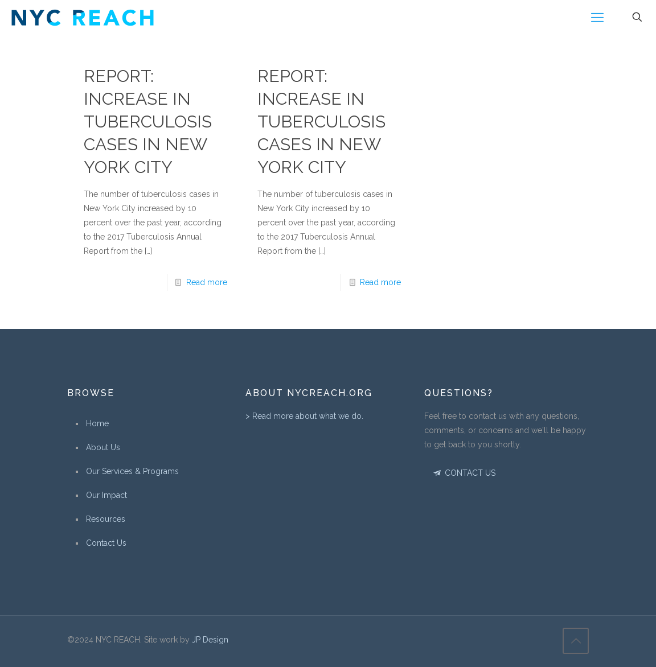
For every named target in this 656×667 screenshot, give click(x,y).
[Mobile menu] (597, 17)
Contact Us (106, 542)
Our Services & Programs (132, 471)
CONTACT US (464, 472)
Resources (105, 519)
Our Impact (106, 495)
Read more (206, 282)
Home (97, 423)
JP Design (210, 639)
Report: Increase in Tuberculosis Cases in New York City (148, 121)
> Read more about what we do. (304, 416)
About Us (103, 447)
